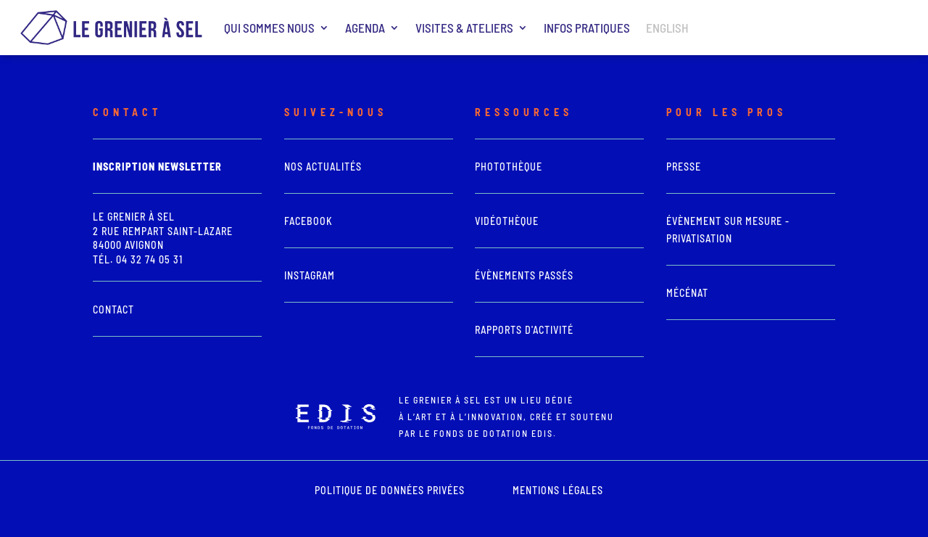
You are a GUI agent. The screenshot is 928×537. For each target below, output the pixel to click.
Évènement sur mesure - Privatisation (728, 230)
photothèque (508, 166)
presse (683, 166)
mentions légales (558, 490)
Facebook (308, 221)
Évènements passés (524, 275)
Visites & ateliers (464, 27)
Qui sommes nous (269, 27)
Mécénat (687, 293)
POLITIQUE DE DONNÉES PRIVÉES (390, 490)
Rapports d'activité (524, 330)
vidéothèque (507, 221)
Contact (113, 309)
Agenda (365, 27)
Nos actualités (323, 166)
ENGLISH (667, 27)
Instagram (309, 275)
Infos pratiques (587, 27)
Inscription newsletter (157, 166)
